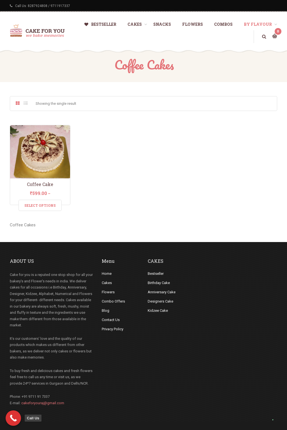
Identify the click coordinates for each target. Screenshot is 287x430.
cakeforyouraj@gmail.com (42, 403)
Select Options (40, 205)
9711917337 (60, 6)
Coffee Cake (40, 184)
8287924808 (37, 6)
